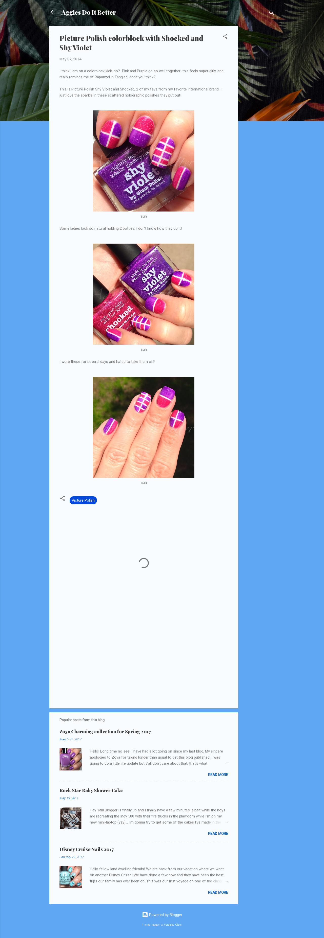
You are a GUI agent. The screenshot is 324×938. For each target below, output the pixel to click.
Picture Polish (83, 500)
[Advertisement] (258, 101)
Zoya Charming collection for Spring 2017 (105, 732)
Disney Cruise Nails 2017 (86, 849)
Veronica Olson (173, 924)
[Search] (272, 13)
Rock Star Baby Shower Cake (91, 790)
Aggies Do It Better (89, 12)
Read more (218, 774)
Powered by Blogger (162, 914)
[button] (225, 37)
